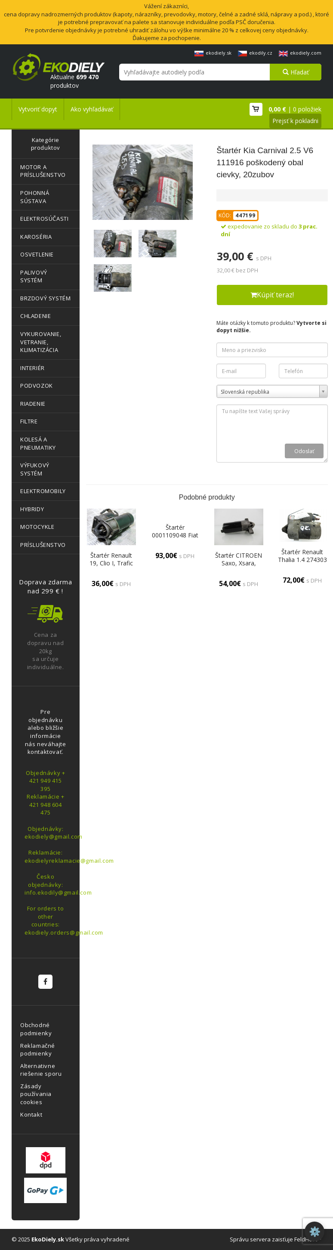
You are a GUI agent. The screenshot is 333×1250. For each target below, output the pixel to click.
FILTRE (29, 421)
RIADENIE (33, 403)
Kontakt (31, 1114)
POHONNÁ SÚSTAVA (34, 197)
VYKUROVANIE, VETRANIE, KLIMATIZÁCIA (40, 342)
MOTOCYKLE (37, 527)
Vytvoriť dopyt (37, 109)
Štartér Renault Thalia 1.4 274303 (302, 556)
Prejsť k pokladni (295, 121)
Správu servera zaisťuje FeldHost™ (275, 1239)
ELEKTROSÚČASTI (44, 218)
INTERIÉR (32, 368)
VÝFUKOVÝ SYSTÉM (34, 469)
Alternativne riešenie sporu (41, 1070)
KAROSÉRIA (36, 237)
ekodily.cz (255, 52)
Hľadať (296, 72)
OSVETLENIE (37, 254)
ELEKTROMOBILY (43, 491)
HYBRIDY (32, 509)
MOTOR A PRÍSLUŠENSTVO (43, 171)
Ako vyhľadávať (92, 109)
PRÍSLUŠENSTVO (43, 545)
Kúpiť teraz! (272, 294)
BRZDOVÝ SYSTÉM (45, 298)
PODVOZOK (36, 385)
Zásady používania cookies (36, 1094)
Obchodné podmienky (36, 1029)
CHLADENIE (35, 316)
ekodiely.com (300, 52)
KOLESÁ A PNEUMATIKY (38, 443)
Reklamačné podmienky (37, 1050)
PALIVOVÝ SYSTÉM (33, 276)
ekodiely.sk (212, 52)
